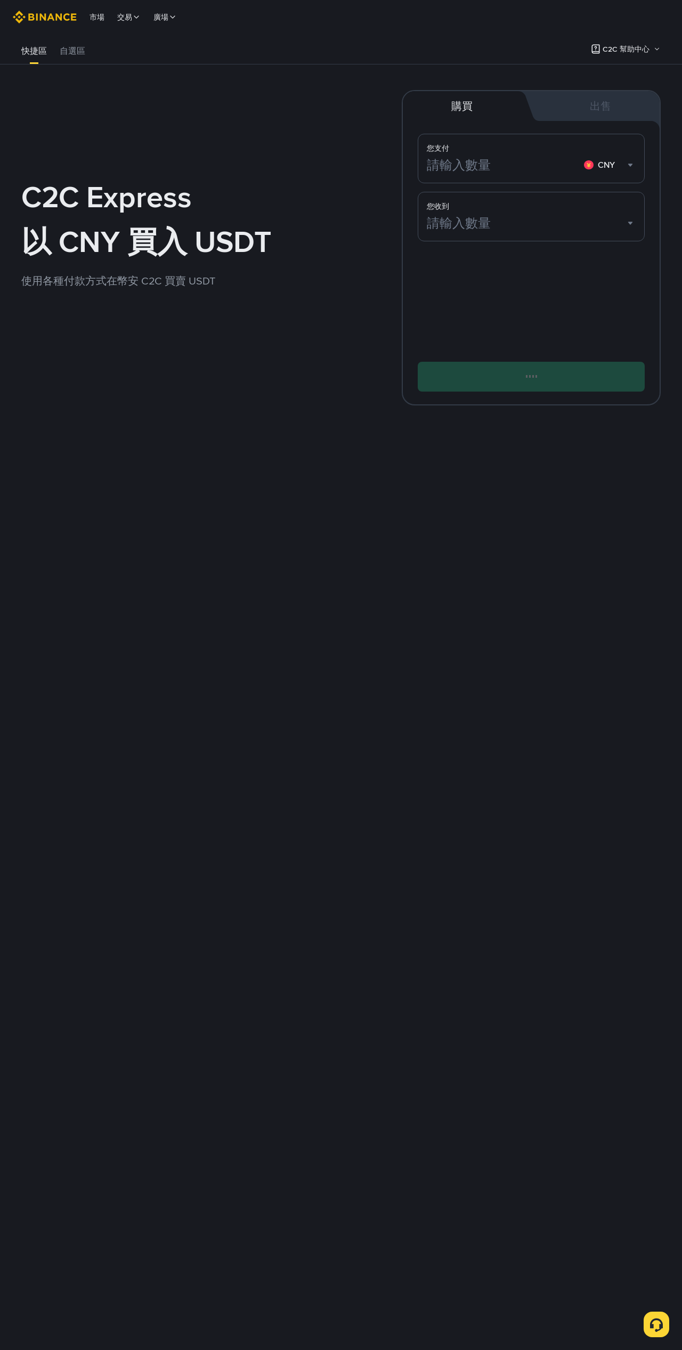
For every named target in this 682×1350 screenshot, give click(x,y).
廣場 (165, 17)
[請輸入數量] (503, 165)
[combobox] (610, 165)
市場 (97, 17)
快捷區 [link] (34, 50)
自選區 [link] (72, 50)
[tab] (34, 51)
